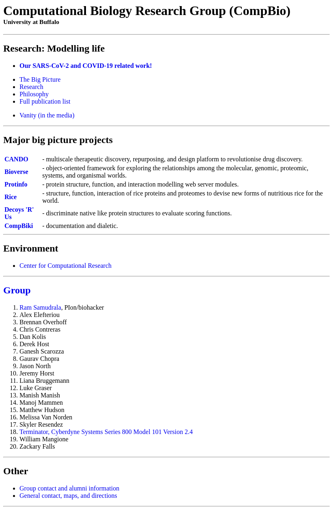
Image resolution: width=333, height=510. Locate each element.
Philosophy (34, 94)
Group (17, 290)
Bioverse (16, 171)
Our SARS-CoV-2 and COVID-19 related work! (85, 65)
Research (31, 86)
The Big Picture (39, 79)
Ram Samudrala (40, 307)
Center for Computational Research (65, 265)
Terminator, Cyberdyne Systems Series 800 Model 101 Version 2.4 (106, 431)
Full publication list (44, 101)
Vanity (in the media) (47, 115)
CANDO (16, 159)
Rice (10, 196)
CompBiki (18, 225)
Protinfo (16, 184)
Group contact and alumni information (69, 488)
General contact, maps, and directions (68, 495)
